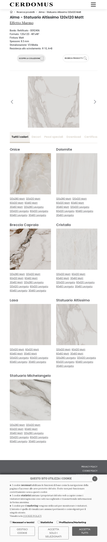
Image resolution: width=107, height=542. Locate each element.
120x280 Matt (17, 198)
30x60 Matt (16, 207)
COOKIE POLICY (32, 516)
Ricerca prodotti (26, 12)
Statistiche (47, 522)
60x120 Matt (17, 203)
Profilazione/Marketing (72, 522)
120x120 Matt (33, 198)
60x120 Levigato (39, 211)
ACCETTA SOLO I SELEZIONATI (53, 533)
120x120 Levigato (19, 211)
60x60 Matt (31, 203)
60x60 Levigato (18, 215)
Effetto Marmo (21, 23)
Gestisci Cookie (22, 531)
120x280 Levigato (34, 207)
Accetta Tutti (84, 531)
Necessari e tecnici (23, 522)
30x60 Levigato (37, 215)
